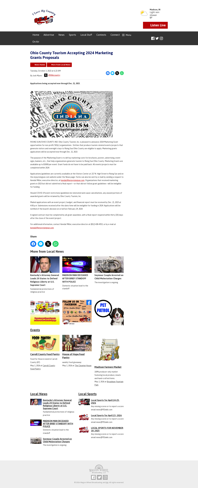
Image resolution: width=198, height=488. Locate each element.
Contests (101, 34)
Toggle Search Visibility (166, 38)
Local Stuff (86, 34)
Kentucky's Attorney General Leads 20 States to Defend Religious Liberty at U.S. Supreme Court (45, 271)
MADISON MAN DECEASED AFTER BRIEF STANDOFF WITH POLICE (77, 269)
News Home (40, 65)
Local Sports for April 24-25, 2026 (105, 401)
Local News (38, 394)
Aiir (107, 482)
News (61, 34)
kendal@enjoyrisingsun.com (72, 180)
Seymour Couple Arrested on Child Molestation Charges (109, 268)
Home (35, 34)
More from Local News (60, 65)
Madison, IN (155, 10)
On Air (35, 41)
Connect (115, 34)
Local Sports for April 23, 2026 (106, 415)
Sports (72, 34)
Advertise (49, 34)
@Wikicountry (52, 75)
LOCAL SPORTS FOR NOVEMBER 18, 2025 (107, 429)
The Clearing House (83, 365)
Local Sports (87, 394)
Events (35, 330)
